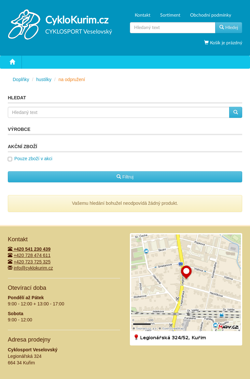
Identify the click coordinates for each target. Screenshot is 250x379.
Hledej (228, 27)
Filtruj (125, 176)
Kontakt (142, 15)
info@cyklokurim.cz (33, 268)
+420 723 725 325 (32, 261)
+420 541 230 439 (29, 249)
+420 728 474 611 (32, 255)
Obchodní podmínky (210, 15)
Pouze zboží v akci (33, 158)
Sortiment (170, 15)
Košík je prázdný (225, 43)
